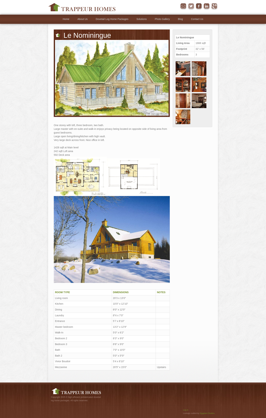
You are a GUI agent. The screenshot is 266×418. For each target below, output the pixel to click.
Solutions (142, 19)
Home (66, 19)
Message (183, 6)
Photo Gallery (162, 19)
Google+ (214, 6)
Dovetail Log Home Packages (112, 19)
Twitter (191, 6)
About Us (82, 19)
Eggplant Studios (207, 413)
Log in (185, 410)
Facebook (198, 6)
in (206, 6)
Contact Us (197, 19)
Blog (180, 19)
